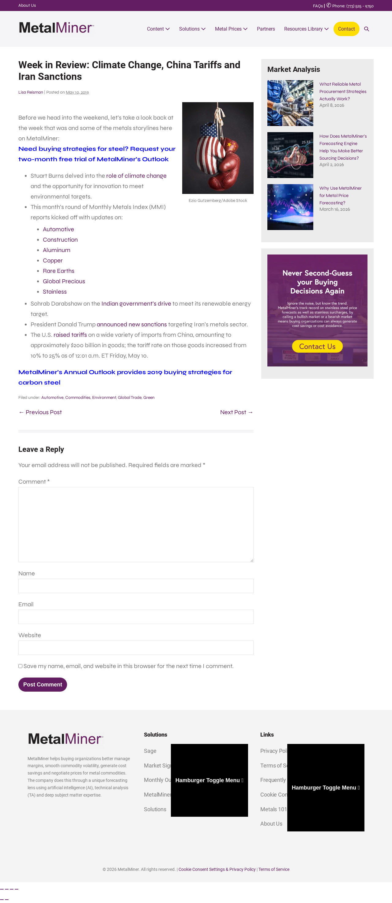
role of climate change (136, 176)
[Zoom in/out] (2, 889)
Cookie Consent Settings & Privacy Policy (217, 869)
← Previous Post (40, 412)
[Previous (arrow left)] (2, 899)
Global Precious (64, 281)
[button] (367, 29)
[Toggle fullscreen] (7, 889)
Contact (346, 29)
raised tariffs (70, 335)
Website (29, 635)
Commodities (77, 397)
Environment (104, 397)
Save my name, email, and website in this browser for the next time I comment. (129, 666)
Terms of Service (273, 869)
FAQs (318, 6)
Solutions (192, 29)
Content (158, 29)
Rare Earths (58, 271)
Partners (266, 29)
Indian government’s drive (136, 303)
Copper (53, 260)
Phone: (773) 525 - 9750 (350, 6)
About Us (27, 5)
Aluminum (56, 250)
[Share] (11, 889)
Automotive (58, 229)
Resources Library (306, 29)
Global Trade (129, 397)
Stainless (55, 291)
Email (26, 604)
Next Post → (237, 412)
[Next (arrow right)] (7, 899)
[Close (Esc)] (16, 889)
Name (26, 573)
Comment (34, 481)
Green (149, 397)
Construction (60, 239)
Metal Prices (231, 29)
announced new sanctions (132, 324)
